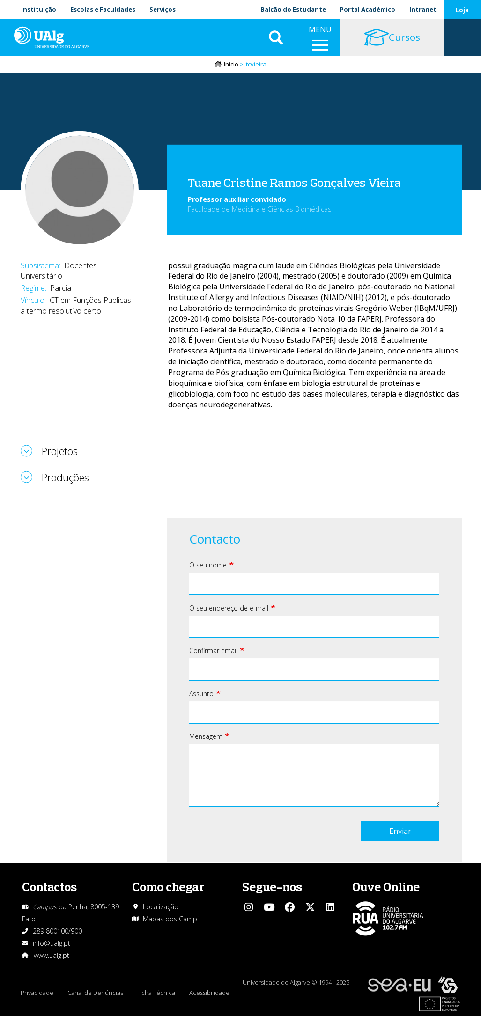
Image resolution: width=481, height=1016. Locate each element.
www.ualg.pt (51, 955)
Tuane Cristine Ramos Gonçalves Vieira (294, 182)
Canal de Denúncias (95, 992)
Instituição (38, 9)
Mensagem (205, 736)
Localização (160, 906)
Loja (462, 10)
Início (231, 64)
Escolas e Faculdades (102, 9)
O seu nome (208, 564)
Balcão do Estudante (293, 9)
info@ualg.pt (51, 943)
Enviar (400, 831)
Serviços (162, 9)
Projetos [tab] (60, 451)
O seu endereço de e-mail (228, 608)
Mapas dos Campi (171, 918)
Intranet (423, 9)
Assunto (201, 693)
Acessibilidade (209, 992)
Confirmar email (213, 650)
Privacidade (37, 992)
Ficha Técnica (156, 992)
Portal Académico (367, 9)
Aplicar (276, 37)
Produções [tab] (65, 477)
